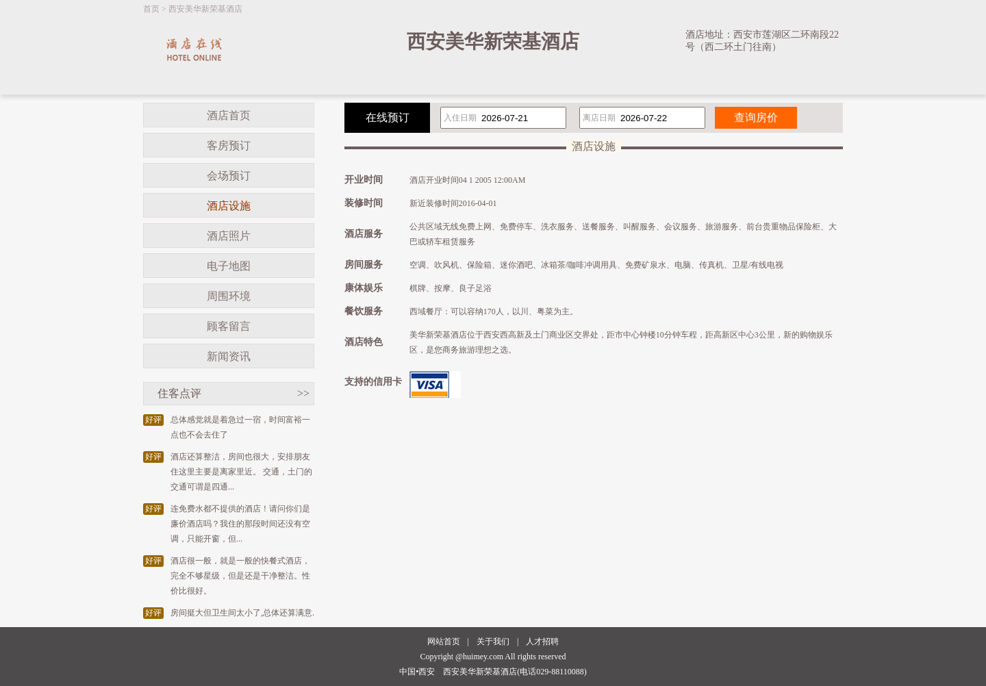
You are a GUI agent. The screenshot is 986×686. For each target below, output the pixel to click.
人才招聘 (542, 641)
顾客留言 (229, 326)
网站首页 (443, 641)
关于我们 (493, 641)
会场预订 (229, 175)
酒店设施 (229, 206)
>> (303, 393)
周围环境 (229, 296)
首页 (151, 9)
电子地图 (229, 266)
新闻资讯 (229, 356)
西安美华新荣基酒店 (205, 9)
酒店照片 (229, 236)
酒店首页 (229, 115)
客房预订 (229, 145)
